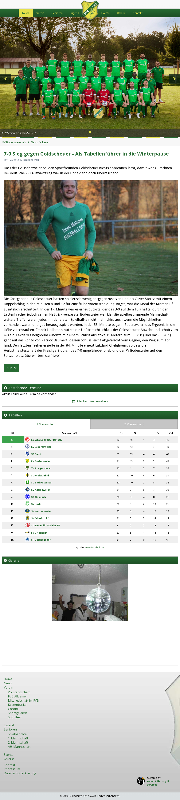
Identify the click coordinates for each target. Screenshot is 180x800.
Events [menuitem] (105, 13)
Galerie (9, 759)
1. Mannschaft (18, 738)
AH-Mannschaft (19, 747)
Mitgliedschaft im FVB (23, 700)
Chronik (13, 709)
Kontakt (9, 765)
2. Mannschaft (18, 742)
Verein (8, 687)
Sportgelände (17, 713)
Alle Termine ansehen (90, 401)
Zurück (11, 368)
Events (8, 755)
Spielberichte (17, 734)
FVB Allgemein (18, 696)
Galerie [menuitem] (121, 13)
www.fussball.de (94, 547)
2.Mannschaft (134, 424)
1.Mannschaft (46, 424)
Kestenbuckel (17, 705)
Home (8, 679)
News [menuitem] (25, 13)
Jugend (9, 725)
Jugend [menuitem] (74, 13)
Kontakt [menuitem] (138, 13)
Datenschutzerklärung (20, 773)
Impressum (12, 769)
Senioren (10, 729)
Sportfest (15, 717)
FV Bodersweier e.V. (14, 142)
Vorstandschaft (19, 692)
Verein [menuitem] (40, 13)
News (34, 142)
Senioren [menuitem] (57, 13)
